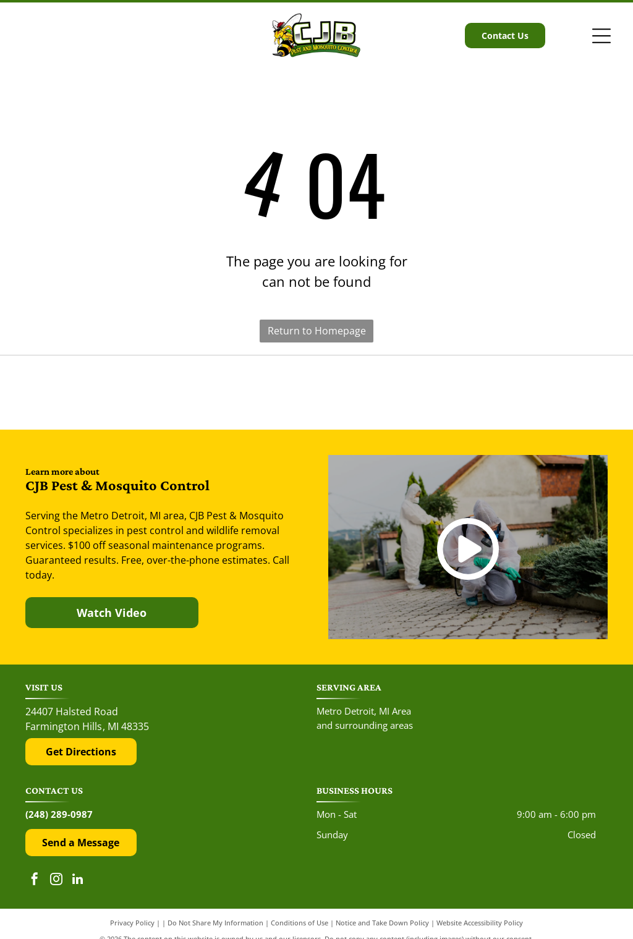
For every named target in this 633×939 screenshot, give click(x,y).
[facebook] (34, 880)
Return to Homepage (317, 331)
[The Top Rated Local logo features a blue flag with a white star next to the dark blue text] (519, 393)
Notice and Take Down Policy (382, 922)
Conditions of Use (299, 922)
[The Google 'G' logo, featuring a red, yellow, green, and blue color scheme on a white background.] (316, 393)
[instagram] (56, 880)
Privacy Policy (132, 922)
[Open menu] (601, 36)
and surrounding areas (364, 725)
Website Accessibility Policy (479, 922)
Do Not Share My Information (215, 922)
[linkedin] (78, 880)
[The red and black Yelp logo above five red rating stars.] (113, 393)
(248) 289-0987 (59, 814)
